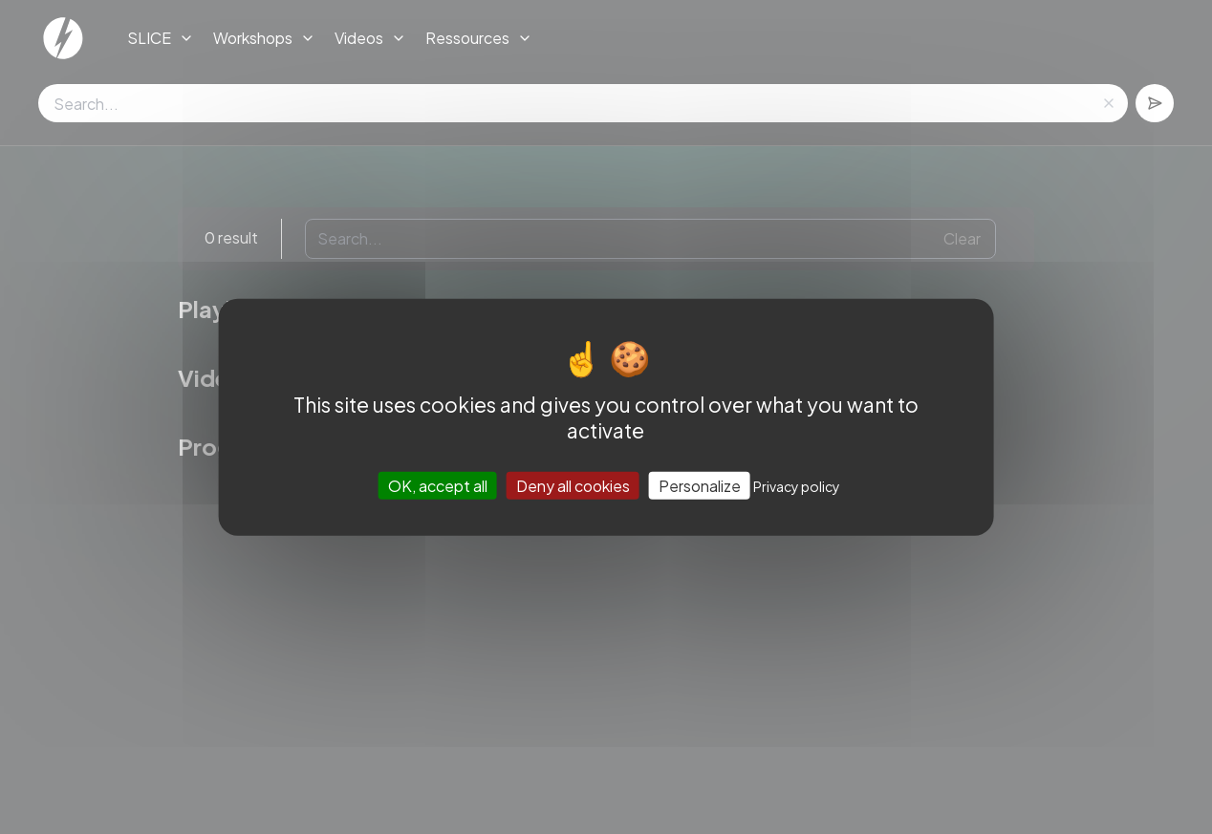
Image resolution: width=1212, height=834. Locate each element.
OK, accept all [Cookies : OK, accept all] (437, 486)
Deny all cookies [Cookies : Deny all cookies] (573, 486)
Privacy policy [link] (796, 486)
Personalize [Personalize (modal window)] (700, 486)
